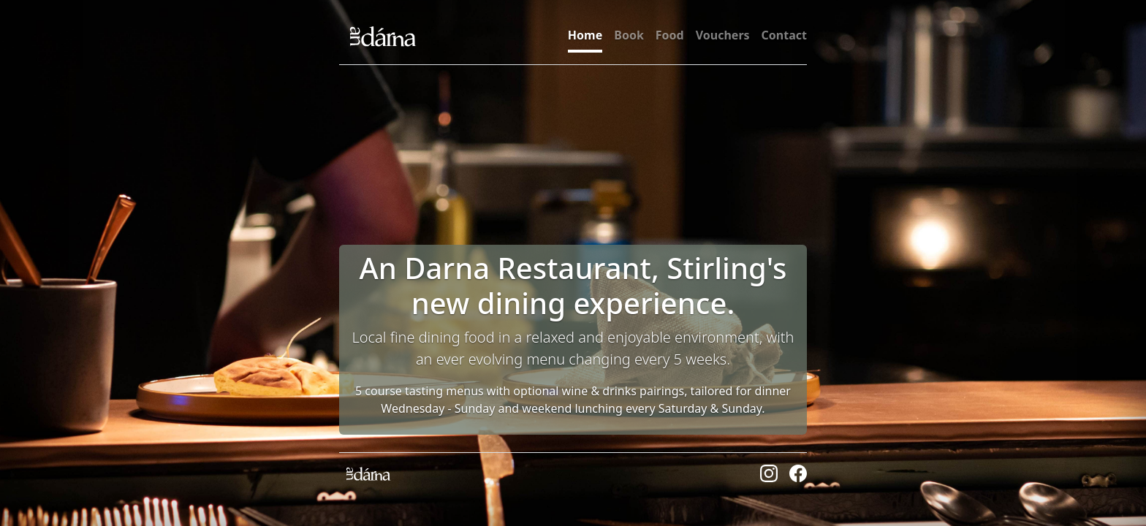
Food (670, 35)
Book (629, 35)
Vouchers (723, 35)
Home (585, 35)
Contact (784, 35)
